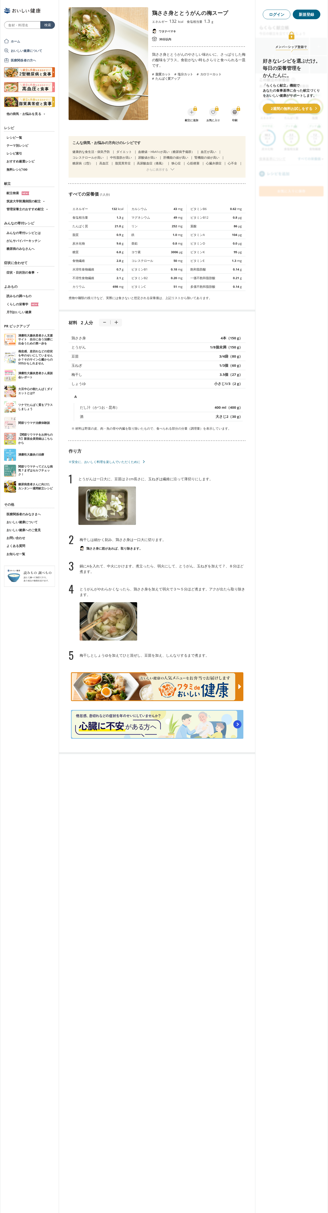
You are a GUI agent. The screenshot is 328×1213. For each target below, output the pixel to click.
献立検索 (17, 193)
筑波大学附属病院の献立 (23, 201)
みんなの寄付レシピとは (23, 233)
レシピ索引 (14, 153)
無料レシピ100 (16, 169)
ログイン (276, 14)
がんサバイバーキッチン (23, 241)
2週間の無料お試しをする (291, 108)
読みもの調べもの (18, 296)
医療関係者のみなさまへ (23, 514)
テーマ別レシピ (17, 145)
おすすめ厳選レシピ (20, 161)
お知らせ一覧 (15, 554)
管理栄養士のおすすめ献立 (25, 209)
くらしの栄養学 (22, 304)
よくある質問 (15, 546)
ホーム (15, 41)
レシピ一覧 (14, 137)
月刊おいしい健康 (18, 312)
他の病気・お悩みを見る (23, 114)
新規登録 (306, 14)
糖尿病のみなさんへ (20, 248)
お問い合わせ (15, 538)
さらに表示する (157, 169)
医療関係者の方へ (23, 60)
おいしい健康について (26, 50)
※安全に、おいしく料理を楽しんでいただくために (104, 462)
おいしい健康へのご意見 (23, 530)
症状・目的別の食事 (20, 272)
